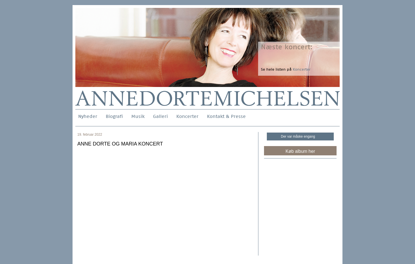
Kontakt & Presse (226, 116)
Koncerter (187, 116)
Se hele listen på (285, 69)
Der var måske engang (298, 136)
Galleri (160, 116)
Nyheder (87, 116)
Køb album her (300, 151)
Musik (138, 116)
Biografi (114, 116)
